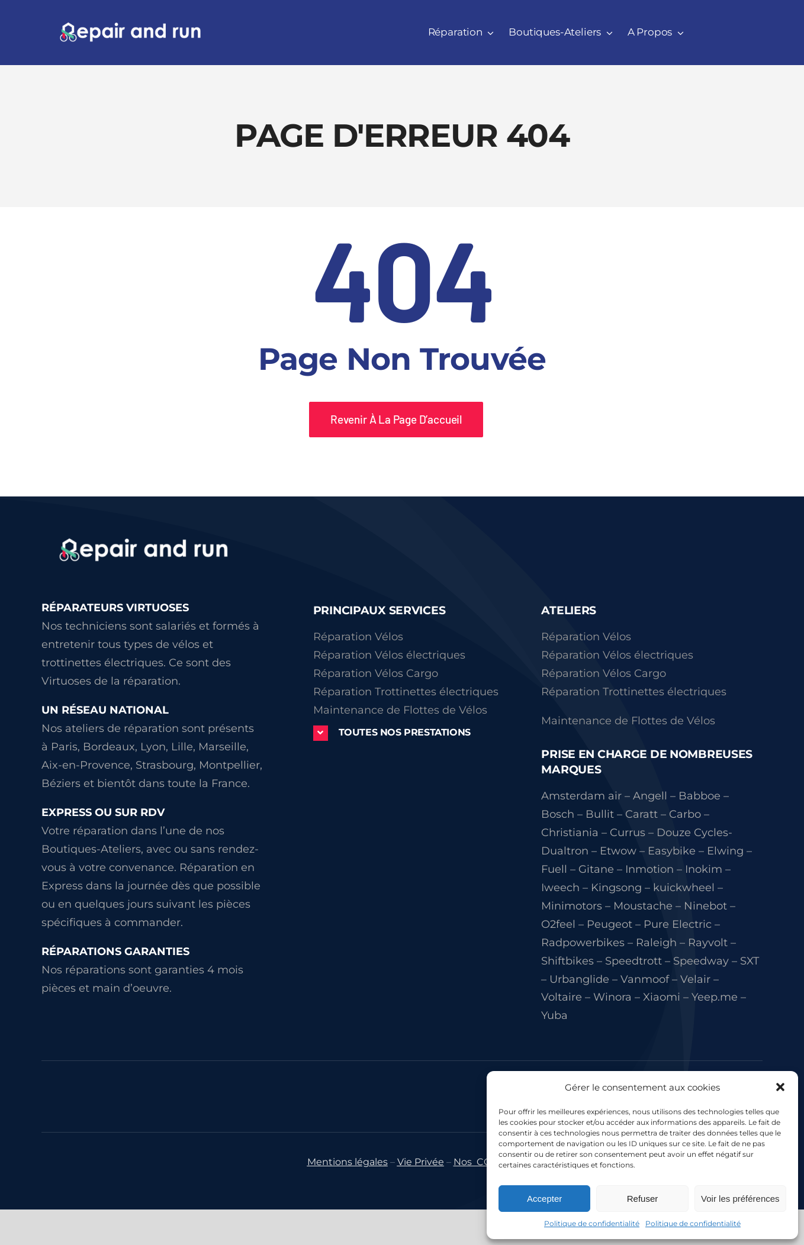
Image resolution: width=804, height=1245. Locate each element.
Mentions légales (347, 1161)
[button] (780, 1087)
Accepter (544, 1199)
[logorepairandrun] (145, 531)
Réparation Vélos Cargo (375, 673)
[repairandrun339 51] (130, 26)
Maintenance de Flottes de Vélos (400, 710)
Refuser (642, 1199)
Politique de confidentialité (591, 1223)
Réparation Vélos (358, 636)
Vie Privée (420, 1161)
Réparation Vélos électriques (389, 655)
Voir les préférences (740, 1199)
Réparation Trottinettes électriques (406, 691)
